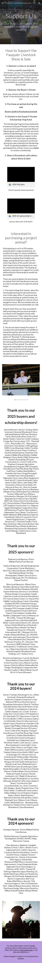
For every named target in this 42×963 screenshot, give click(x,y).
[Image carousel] (21, 382)
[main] (21, 15)
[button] (2, 3)
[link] (21, 177)
